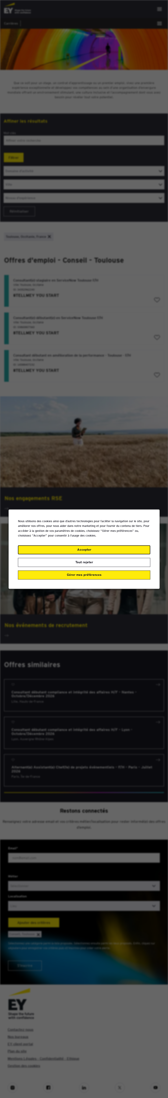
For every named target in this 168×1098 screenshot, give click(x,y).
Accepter (84, 549)
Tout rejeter (84, 562)
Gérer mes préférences (84, 574)
